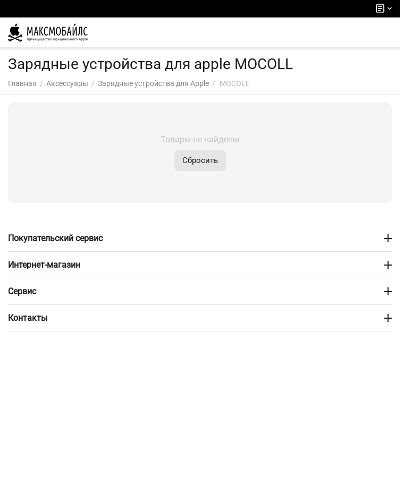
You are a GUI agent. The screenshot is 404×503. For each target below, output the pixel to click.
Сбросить (200, 160)
